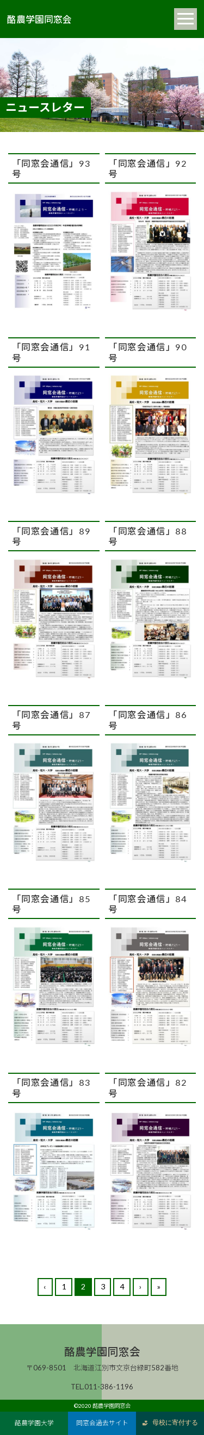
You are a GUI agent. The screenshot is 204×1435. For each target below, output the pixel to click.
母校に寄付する (170, 1422)
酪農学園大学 (34, 1422)
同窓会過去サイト (102, 1422)
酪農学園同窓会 (39, 19)
